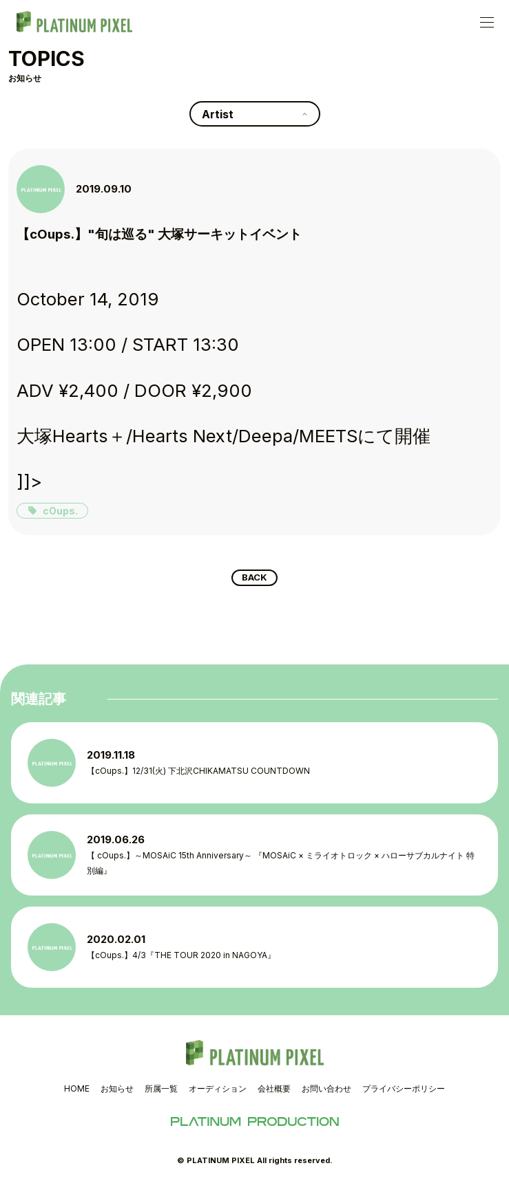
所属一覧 (161, 1091)
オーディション (218, 1091)
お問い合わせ (326, 1091)
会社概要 (274, 1091)
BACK (254, 579)
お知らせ (117, 1091)
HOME (77, 1091)
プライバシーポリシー (403, 1091)
